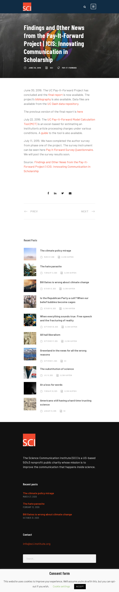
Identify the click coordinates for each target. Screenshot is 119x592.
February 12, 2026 (50, 273)
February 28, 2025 (50, 391)
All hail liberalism (50, 334)
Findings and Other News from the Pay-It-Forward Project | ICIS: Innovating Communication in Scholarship (57, 166)
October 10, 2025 (50, 308)
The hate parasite (51, 266)
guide (44, 133)
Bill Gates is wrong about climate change (64, 282)
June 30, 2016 (35, 68)
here (80, 111)
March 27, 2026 (49, 257)
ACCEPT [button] (80, 586)
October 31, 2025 (50, 289)
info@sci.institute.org (36, 544)
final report (55, 94)
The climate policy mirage (55, 250)
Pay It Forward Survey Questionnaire (69, 150)
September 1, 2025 (50, 361)
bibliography (43, 99)
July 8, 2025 (48, 375)
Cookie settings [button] (61, 586)
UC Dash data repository (62, 104)
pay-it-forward (69, 68)
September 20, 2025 (51, 327)
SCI (51, 68)
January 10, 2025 (50, 411)
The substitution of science (57, 368)
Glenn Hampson (67, 257)
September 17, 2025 (51, 341)
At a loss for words (51, 384)
